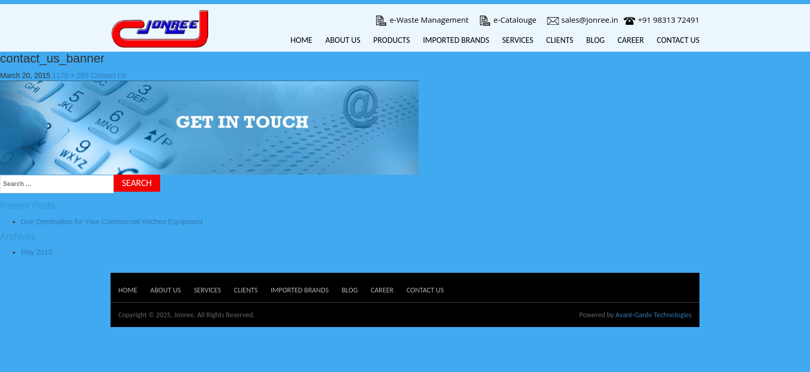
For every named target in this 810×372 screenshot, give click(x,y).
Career (631, 40)
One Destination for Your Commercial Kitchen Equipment (112, 222)
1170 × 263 (70, 75)
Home (302, 40)
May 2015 (36, 252)
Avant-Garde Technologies (653, 315)
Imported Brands (456, 40)
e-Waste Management (422, 19)
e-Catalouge (507, 19)
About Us (343, 40)
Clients (559, 40)
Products (391, 40)
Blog (595, 40)
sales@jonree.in (582, 19)
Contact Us (678, 40)
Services (517, 40)
